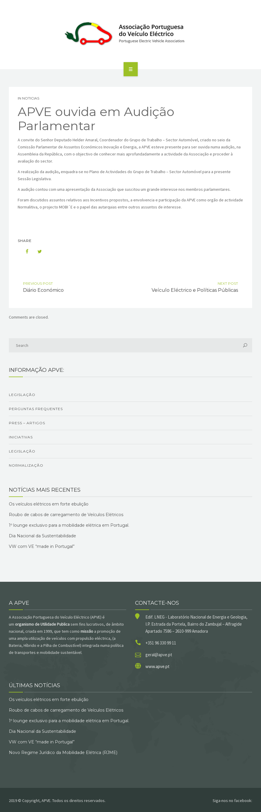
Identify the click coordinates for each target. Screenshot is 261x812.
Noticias (30, 98)
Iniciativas (21, 437)
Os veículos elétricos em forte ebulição (48, 504)
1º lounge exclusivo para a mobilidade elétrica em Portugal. (69, 525)
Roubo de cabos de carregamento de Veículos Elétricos (66, 514)
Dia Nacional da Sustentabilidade (42, 535)
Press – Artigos (27, 423)
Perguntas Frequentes (36, 409)
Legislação (22, 394)
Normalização (26, 465)
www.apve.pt (157, 666)
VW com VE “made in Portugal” (42, 546)
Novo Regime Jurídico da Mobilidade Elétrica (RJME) (63, 752)
